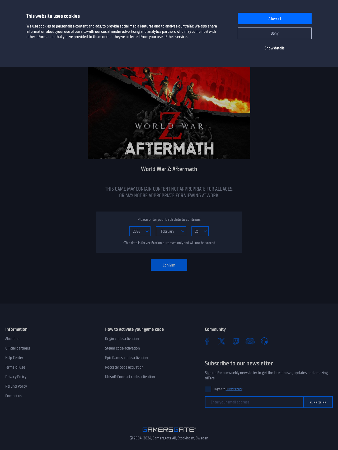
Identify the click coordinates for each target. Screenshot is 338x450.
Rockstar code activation (124, 367)
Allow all (275, 18)
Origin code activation (122, 338)
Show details (275, 48)
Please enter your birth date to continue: (169, 219)
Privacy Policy (15, 376)
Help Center (14, 357)
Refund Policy (16, 386)
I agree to (228, 389)
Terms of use (15, 367)
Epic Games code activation (126, 357)
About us (12, 338)
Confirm (169, 265)
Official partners (17, 348)
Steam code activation (122, 348)
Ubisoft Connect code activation (130, 376)
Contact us (13, 395)
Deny (275, 33)
